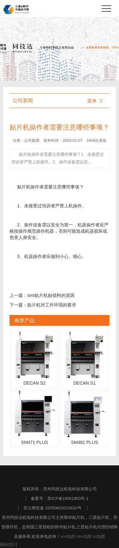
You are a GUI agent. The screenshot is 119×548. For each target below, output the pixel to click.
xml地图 (67, 536)
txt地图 (99, 536)
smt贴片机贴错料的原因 (51, 295)
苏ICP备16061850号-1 (68, 498)
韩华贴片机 (74, 517)
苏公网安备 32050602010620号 (52, 508)
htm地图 (83, 536)
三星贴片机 (99, 517)
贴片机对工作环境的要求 (51, 304)
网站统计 (9, 544)
